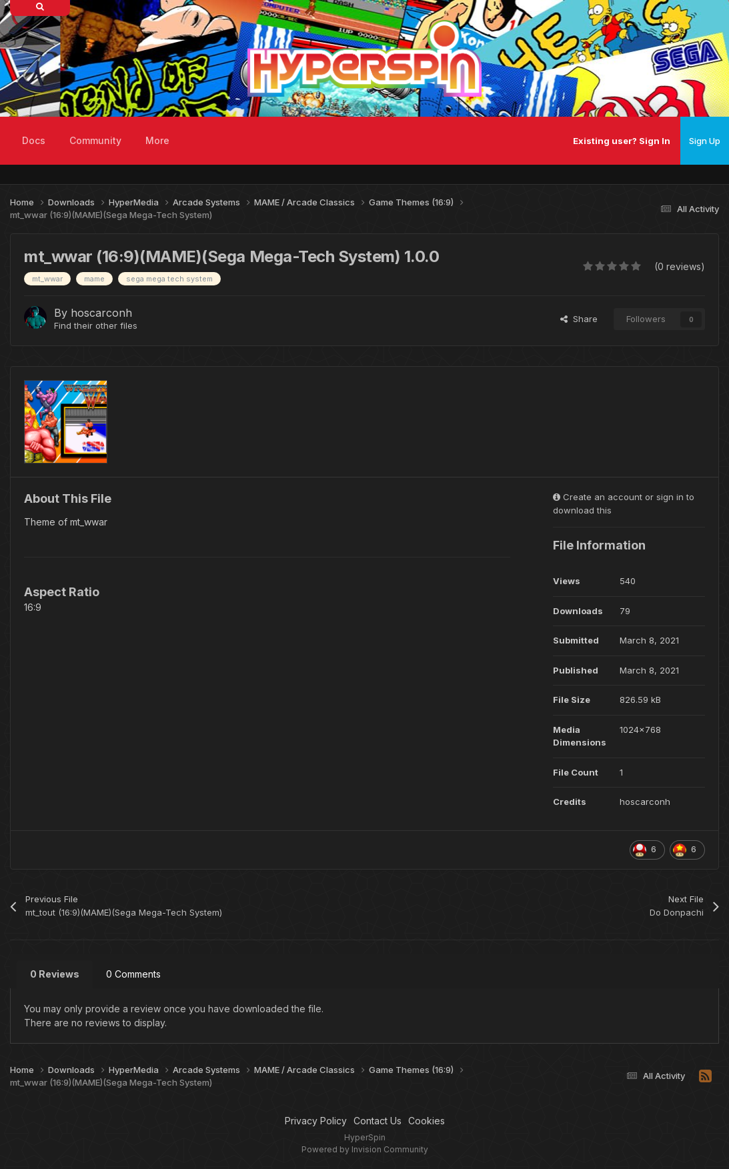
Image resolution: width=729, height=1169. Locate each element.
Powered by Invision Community (364, 1149)
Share (579, 318)
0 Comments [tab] (133, 974)
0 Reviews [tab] (54, 974)
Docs (33, 140)
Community (95, 140)
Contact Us (377, 1120)
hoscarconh (101, 312)
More (157, 140)
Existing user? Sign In (621, 140)
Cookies (426, 1120)
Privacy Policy (316, 1120)
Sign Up (704, 140)
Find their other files (95, 325)
